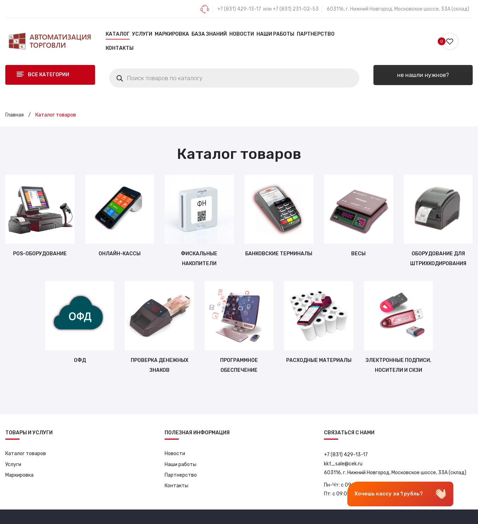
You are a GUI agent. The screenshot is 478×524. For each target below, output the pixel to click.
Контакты (176, 486)
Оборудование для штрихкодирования (438, 259)
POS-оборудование (40, 254)
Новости (175, 454)
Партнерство (181, 475)
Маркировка (19, 475)
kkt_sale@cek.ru (343, 464)
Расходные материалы (319, 360)
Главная (14, 115)
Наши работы (180, 465)
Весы (358, 254)
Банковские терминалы (278, 254)
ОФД (80, 360)
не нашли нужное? (423, 75)
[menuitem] (118, 34)
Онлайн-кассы (120, 254)
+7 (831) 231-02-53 (296, 9)
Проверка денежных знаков (159, 365)
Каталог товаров (25, 454)
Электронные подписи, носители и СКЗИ (398, 365)
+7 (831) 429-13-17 (239, 9)
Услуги (13, 465)
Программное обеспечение (239, 365)
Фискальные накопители (199, 259)
